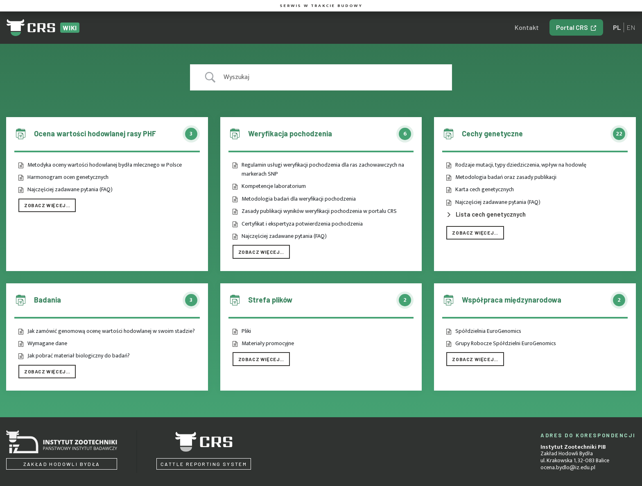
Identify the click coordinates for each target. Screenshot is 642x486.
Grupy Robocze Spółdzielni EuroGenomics (505, 343)
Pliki (246, 331)
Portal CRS (572, 27)
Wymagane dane (47, 343)
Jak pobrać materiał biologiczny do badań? (78, 355)
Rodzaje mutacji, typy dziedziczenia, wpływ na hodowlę (520, 165)
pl (617, 27)
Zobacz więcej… (47, 205)
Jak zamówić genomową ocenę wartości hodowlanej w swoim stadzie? (111, 331)
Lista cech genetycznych (491, 214)
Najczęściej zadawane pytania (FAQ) (70, 189)
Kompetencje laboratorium (274, 186)
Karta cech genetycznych (484, 189)
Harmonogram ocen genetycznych (68, 177)
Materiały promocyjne (268, 343)
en (630, 27)
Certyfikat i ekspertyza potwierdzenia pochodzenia (302, 223)
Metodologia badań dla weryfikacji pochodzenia (299, 198)
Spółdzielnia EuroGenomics (488, 331)
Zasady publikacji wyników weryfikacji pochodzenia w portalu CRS (319, 211)
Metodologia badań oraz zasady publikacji (505, 177)
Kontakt (527, 27)
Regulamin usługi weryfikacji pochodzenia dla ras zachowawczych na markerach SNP (323, 169)
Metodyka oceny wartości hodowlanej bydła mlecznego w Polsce (104, 165)
